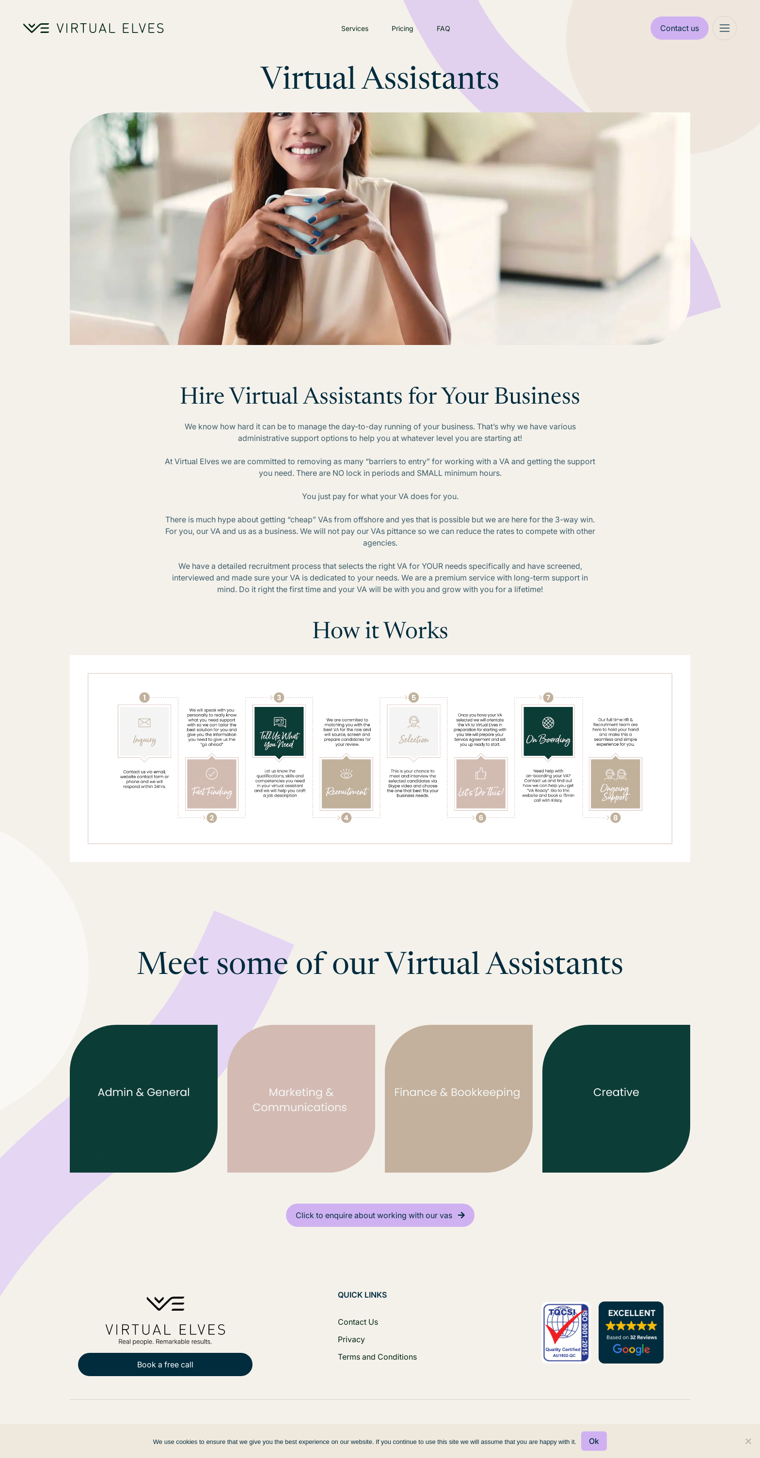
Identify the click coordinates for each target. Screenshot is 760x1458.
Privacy (351, 1339)
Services (354, 28)
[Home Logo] (93, 28)
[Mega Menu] (724, 28)
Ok (594, 1441)
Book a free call (165, 1364)
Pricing (402, 28)
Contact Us (358, 1322)
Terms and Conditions (377, 1357)
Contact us (679, 28)
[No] (748, 1441)
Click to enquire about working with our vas (374, 1215)
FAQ (443, 28)
